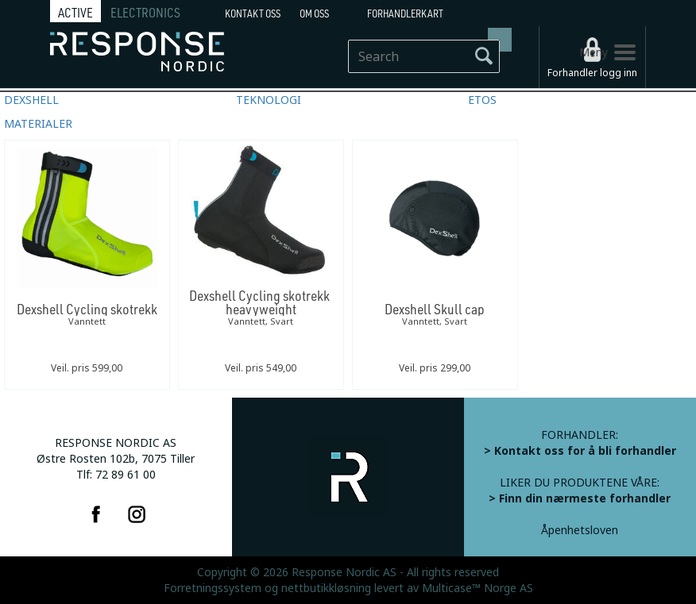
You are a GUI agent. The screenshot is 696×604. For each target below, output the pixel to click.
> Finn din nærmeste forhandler (580, 498)
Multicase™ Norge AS (477, 588)
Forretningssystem (212, 588)
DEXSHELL (31, 100)
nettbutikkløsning (326, 588)
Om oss (314, 13)
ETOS (482, 100)
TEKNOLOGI (268, 100)
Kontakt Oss (252, 13)
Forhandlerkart (405, 13)
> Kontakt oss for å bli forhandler (580, 451)
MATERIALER (38, 124)
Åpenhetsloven (579, 530)
